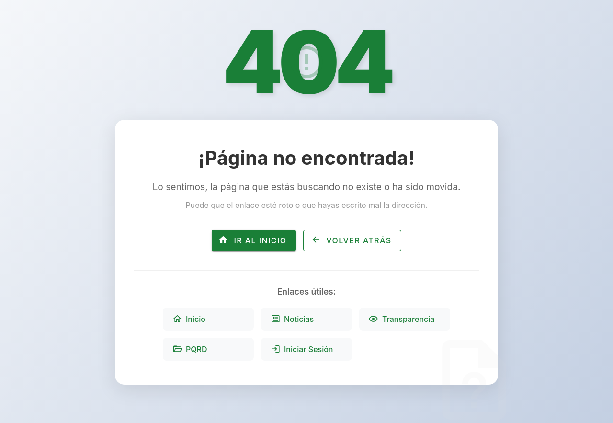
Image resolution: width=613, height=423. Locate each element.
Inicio (188, 319)
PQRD (189, 349)
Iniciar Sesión (302, 349)
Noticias (292, 319)
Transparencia (401, 319)
